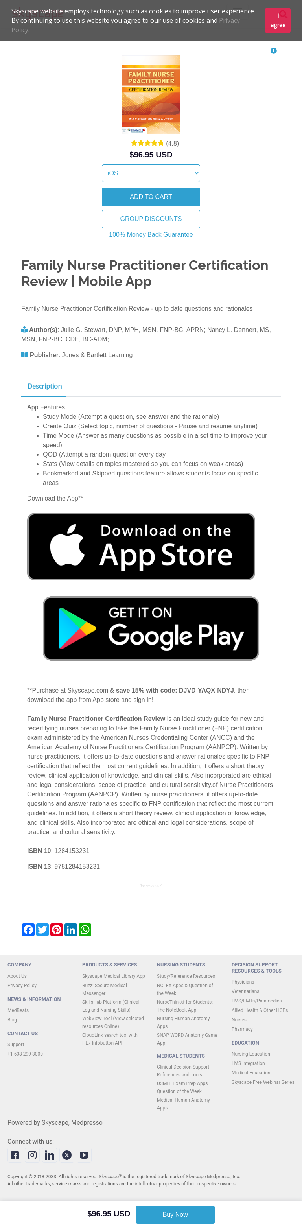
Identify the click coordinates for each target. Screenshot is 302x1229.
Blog (12, 1020)
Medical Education (251, 1073)
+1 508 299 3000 (25, 1054)
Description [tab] (45, 386)
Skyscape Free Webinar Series (263, 1082)
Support (15, 1044)
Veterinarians (246, 991)
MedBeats (18, 1010)
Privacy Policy (22, 985)
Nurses (239, 1020)
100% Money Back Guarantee (151, 234)
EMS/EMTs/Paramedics (257, 1001)
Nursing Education (251, 1054)
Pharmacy (242, 1029)
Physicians (243, 982)
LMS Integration (248, 1063)
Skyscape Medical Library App (113, 976)
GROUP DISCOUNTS (151, 219)
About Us (17, 976)
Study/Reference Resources (186, 976)
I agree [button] (278, 20)
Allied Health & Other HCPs (260, 1010)
